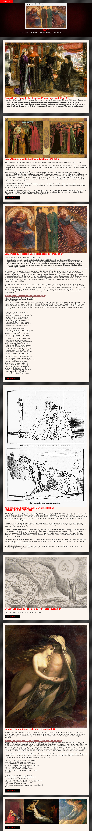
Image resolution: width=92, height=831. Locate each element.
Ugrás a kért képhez (46, 16)
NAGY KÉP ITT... (12, 198)
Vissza (7, 1)
